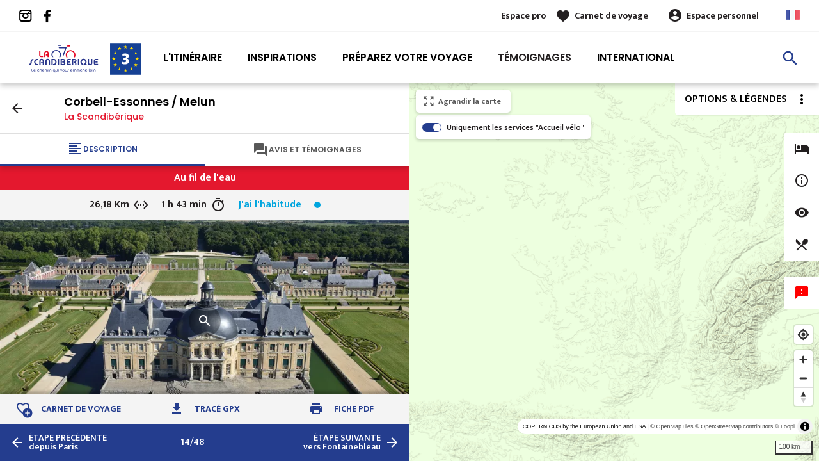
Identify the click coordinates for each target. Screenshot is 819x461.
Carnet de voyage (611, 15)
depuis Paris (68, 442)
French (793, 15)
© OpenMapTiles (671, 426)
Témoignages (534, 57)
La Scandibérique (104, 116)
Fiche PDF (354, 409)
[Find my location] (803, 334)
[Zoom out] (803, 378)
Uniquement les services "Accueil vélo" (515, 127)
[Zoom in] (803, 359)
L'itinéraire (192, 57)
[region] (614, 272)
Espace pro (523, 15)
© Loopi (785, 426)
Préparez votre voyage (407, 57)
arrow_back (17, 108)
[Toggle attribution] (805, 426)
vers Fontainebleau (342, 442)
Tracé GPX (217, 409)
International (636, 57)
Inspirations (282, 57)
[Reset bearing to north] (803, 396)
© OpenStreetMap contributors (734, 426)
